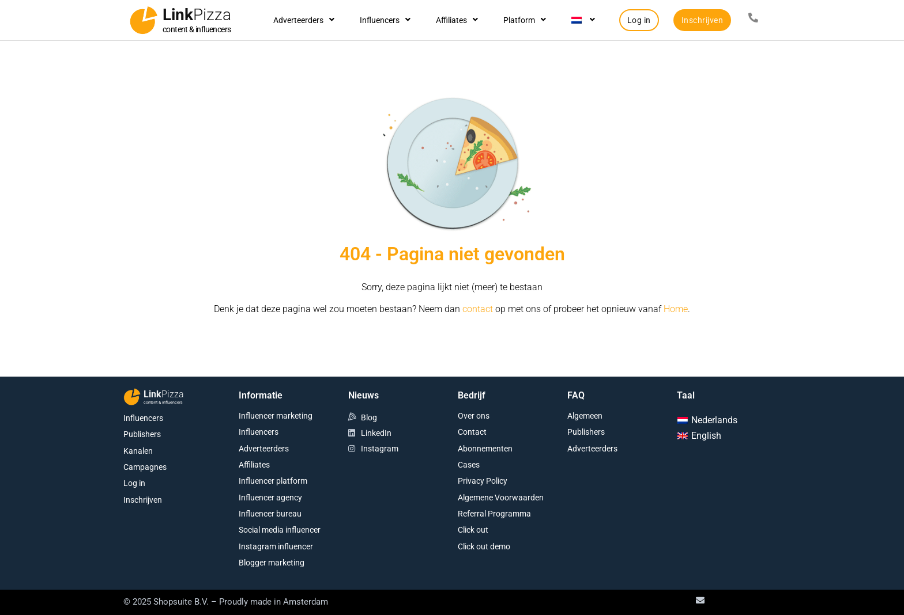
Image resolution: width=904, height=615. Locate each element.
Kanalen (138, 450)
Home (676, 308)
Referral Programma (494, 513)
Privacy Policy (482, 480)
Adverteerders (303, 20)
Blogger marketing (271, 562)
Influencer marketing (275, 415)
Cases (469, 464)
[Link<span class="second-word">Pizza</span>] (143, 20)
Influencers (385, 20)
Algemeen (584, 415)
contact (477, 308)
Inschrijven (142, 499)
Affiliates (457, 20)
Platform (524, 20)
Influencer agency (270, 497)
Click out (473, 529)
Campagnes (145, 467)
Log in (134, 483)
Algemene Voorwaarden (501, 497)
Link (197, 14)
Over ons (473, 415)
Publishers (142, 434)
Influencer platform (273, 480)
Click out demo (484, 546)
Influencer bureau (270, 513)
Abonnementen (485, 448)
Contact (472, 431)
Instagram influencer (276, 546)
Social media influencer (280, 529)
